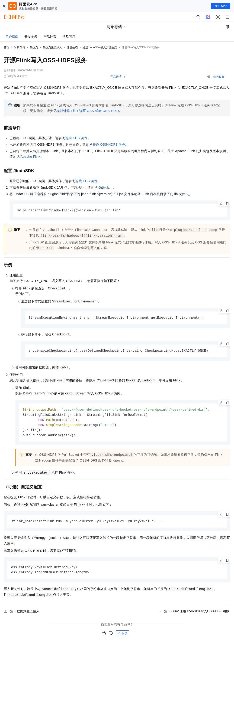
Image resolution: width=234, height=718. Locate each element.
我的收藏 (218, 77)
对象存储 (19, 47)
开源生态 (72, 47)
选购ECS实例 (76, 138)
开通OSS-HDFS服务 (109, 144)
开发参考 (30, 36)
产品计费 (49, 36)
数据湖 (34, 47)
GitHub (104, 187)
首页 (6, 47)
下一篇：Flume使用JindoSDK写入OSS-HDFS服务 (194, 614)
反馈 (122, 636)
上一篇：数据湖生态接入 (21, 614)
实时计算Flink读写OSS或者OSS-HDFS (88, 111)
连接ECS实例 (86, 181)
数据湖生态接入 (52, 47)
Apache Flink (30, 156)
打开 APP (221, 6)
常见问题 (68, 36)
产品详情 (116, 76)
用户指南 (11, 36)
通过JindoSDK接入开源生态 (100, 47)
